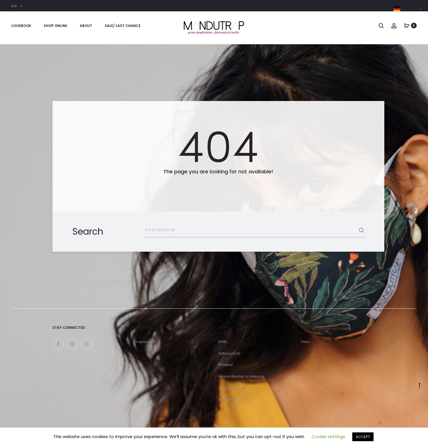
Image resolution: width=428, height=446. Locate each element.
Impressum (145, 341)
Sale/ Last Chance (123, 25)
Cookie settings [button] (328, 436)
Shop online (55, 25)
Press (305, 341)
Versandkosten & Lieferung (241, 376)
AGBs (223, 341)
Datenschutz (229, 353)
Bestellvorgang (231, 399)
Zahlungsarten (231, 388)
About (86, 25)
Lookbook (21, 25)
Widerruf (225, 364)
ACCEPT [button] (363, 436)
